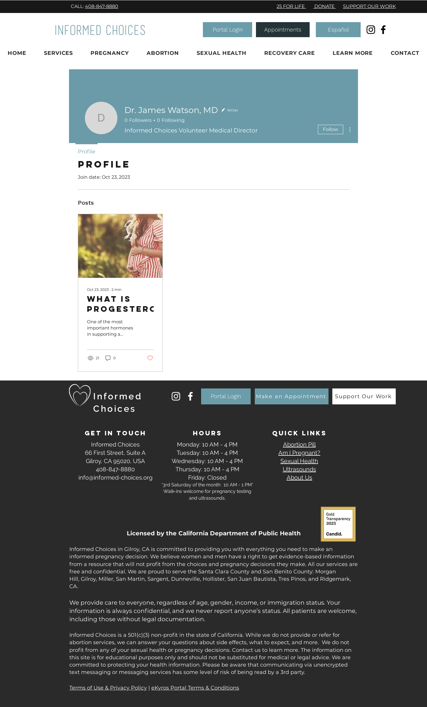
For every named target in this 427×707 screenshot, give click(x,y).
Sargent (157, 579)
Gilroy (88, 579)
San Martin (130, 579)
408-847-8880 (101, 6)
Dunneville (185, 579)
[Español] (338, 29)
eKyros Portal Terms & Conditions (195, 688)
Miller (105, 579)
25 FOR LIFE (291, 6)
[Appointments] (283, 29)
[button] (227, 29)
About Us (299, 477)
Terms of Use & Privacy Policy (108, 688)
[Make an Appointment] (292, 396)
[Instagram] (371, 29)
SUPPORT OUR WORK (369, 6)
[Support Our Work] (364, 396)
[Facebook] (383, 29)
